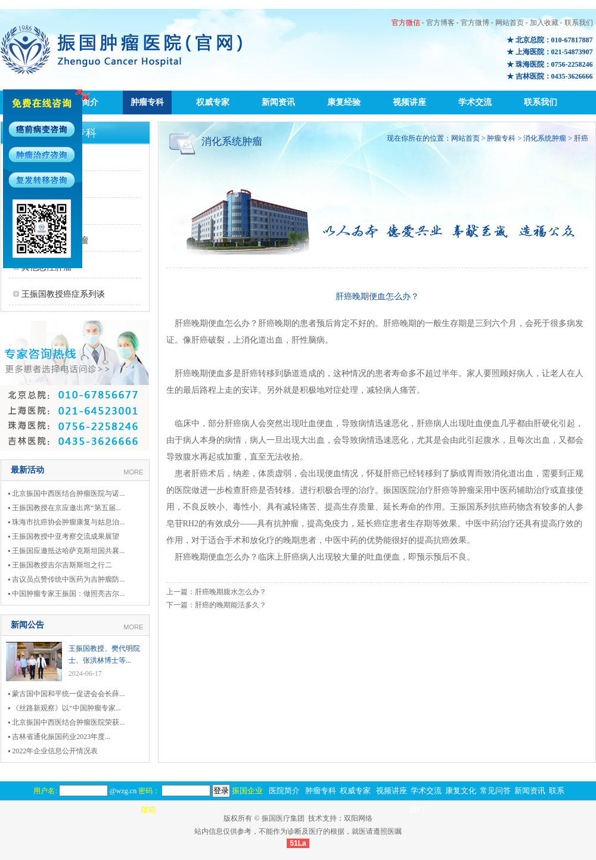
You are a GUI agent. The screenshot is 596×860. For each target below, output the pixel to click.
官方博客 (440, 22)
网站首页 (509, 22)
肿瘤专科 (147, 102)
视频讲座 (409, 102)
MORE (133, 472)
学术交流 (475, 102)
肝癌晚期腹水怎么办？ (230, 592)
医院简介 (284, 790)
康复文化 (460, 790)
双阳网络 (358, 818)
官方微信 (406, 22)
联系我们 (578, 22)
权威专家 (212, 102)
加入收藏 (544, 22)
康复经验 (344, 102)
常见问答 (495, 790)
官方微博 (475, 22)
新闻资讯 (278, 102)
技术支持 (322, 818)
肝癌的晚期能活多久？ (230, 605)
